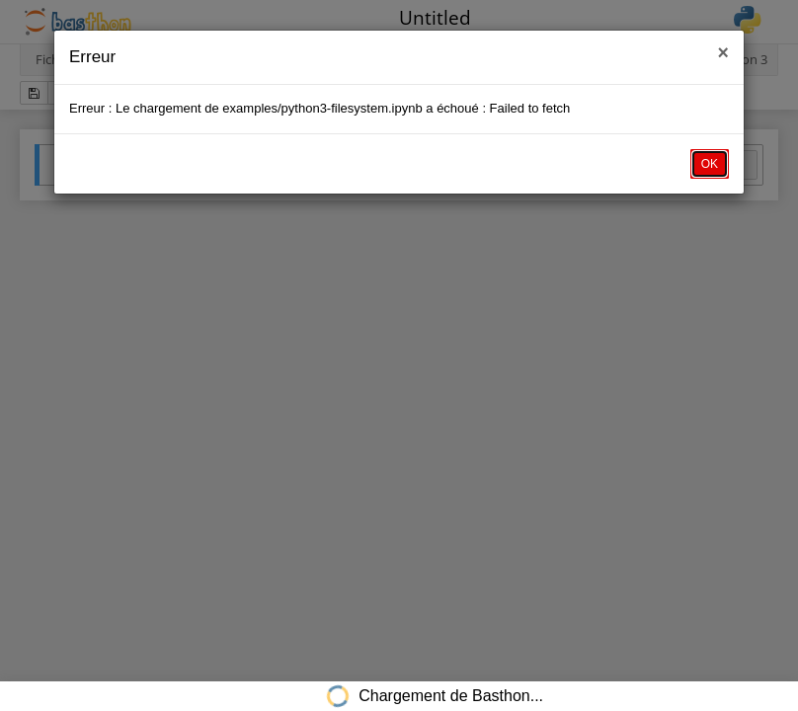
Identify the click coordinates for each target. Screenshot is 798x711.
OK (709, 164)
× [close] (723, 53)
